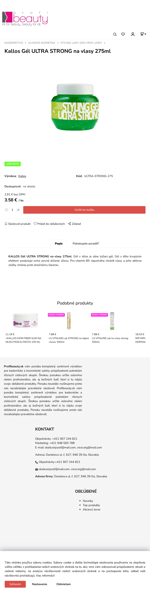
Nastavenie (39, 584)
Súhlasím (15, 584)
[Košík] (143, 34)
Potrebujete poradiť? (86, 243)
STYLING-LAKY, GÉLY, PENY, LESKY (81, 43)
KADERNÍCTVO (13, 43)
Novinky (88, 501)
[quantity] (12, 209)
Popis (58, 243)
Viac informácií (45, 576)
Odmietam (63, 584)
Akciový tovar (91, 509)
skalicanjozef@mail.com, (60, 447)
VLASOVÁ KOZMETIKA (41, 43)
